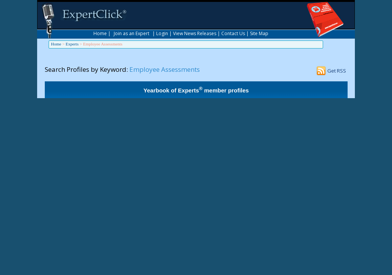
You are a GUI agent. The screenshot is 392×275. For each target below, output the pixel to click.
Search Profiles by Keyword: (86, 69)
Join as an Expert (131, 33)
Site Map (259, 33)
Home (100, 33)
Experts (72, 44)
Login (162, 33)
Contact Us (233, 33)
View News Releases (194, 33)
